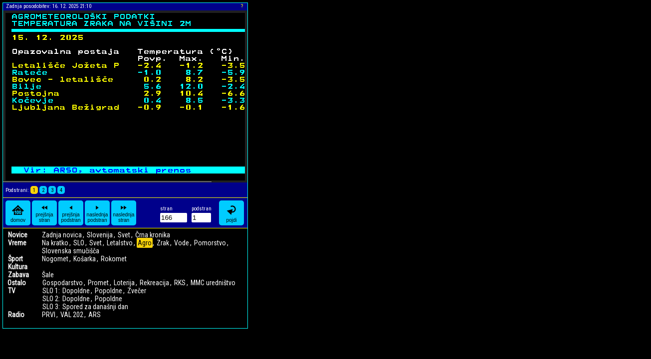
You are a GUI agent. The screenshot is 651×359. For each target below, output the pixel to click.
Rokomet (114, 259)
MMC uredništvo (213, 283)
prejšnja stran (44, 213)
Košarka (84, 259)
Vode (181, 243)
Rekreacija (154, 283)
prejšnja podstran (71, 213)
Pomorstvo (210, 243)
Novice (17, 235)
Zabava (18, 275)
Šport (15, 259)
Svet (124, 235)
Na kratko (55, 243)
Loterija (124, 283)
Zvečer (136, 291)
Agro (145, 243)
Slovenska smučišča (70, 251)
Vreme (17, 243)
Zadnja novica (62, 235)
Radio (16, 315)
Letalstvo (120, 243)
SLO (78, 243)
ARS (94, 315)
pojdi (231, 213)
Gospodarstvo (62, 283)
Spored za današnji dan (95, 307)
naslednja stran (124, 213)
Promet (98, 283)
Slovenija (100, 235)
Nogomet (55, 259)
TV (11, 291)
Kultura (17, 267)
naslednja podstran (97, 213)
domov (17, 213)
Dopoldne (76, 291)
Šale (48, 275)
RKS (180, 283)
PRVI (48, 315)
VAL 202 (71, 315)
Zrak (163, 243)
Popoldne (108, 291)
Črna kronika (152, 235)
